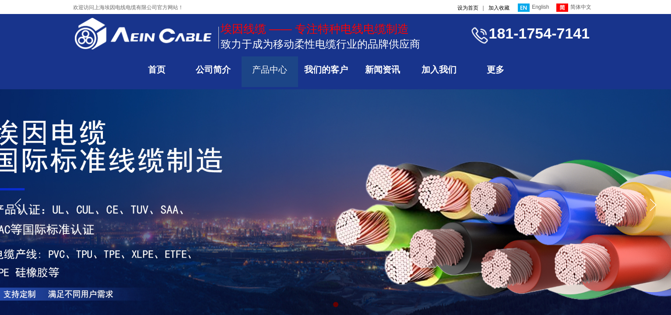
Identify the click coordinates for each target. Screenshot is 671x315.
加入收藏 (498, 8)
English (533, 8)
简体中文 (573, 8)
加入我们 (439, 69)
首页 (156, 69)
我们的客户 (326, 69)
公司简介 (213, 69)
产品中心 (269, 69)
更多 (495, 69)
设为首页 (467, 8)
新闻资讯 (382, 69)
